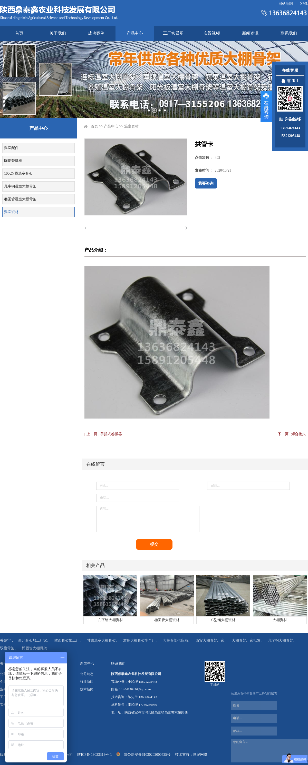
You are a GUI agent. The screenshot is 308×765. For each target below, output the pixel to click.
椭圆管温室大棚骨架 (20, 199)
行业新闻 (86, 681)
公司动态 (86, 674)
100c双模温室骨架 (18, 173)
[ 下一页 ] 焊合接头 (290, 434)
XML (304, 4)
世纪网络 (200, 755)
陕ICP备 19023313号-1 (94, 755)
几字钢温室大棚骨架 (20, 186)
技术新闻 (86, 689)
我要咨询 (206, 183)
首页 (19, 33)
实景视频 (212, 33)
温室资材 (11, 212)
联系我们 (289, 33)
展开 (266, 106)
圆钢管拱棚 (13, 161)
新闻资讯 (250, 33)
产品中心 (135, 33)
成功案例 (96, 33)
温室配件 (11, 148)
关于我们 (58, 33)
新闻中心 (87, 663)
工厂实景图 (173, 33)
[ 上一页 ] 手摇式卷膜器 (103, 434)
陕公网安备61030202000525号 (147, 755)
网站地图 (285, 4)
